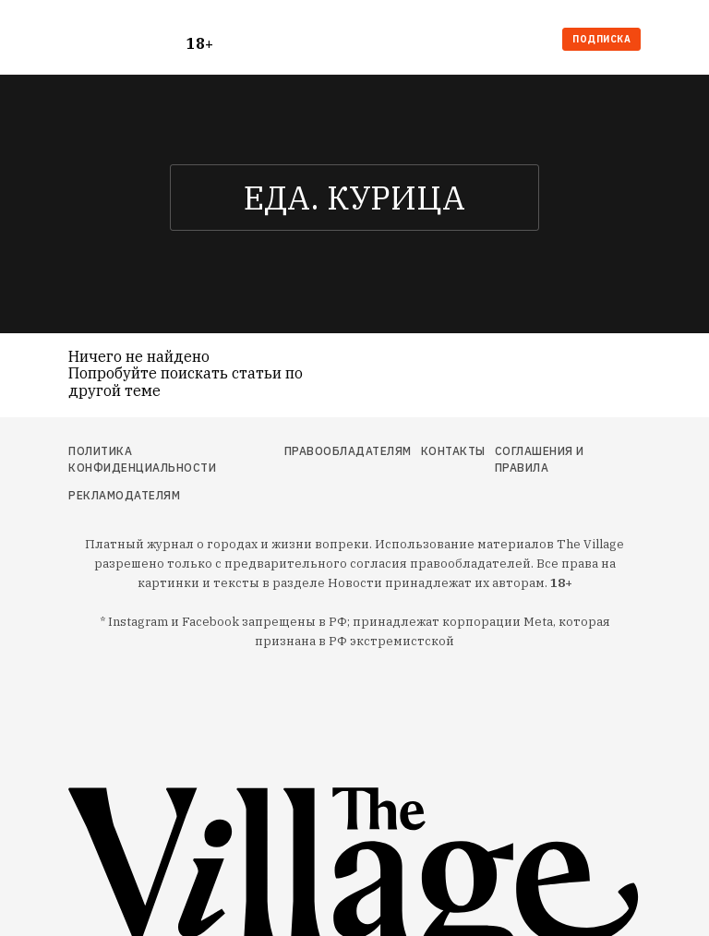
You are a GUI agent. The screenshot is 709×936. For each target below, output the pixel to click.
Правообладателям (348, 451)
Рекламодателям (124, 495)
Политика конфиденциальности (142, 459)
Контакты (453, 451)
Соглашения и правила (539, 459)
